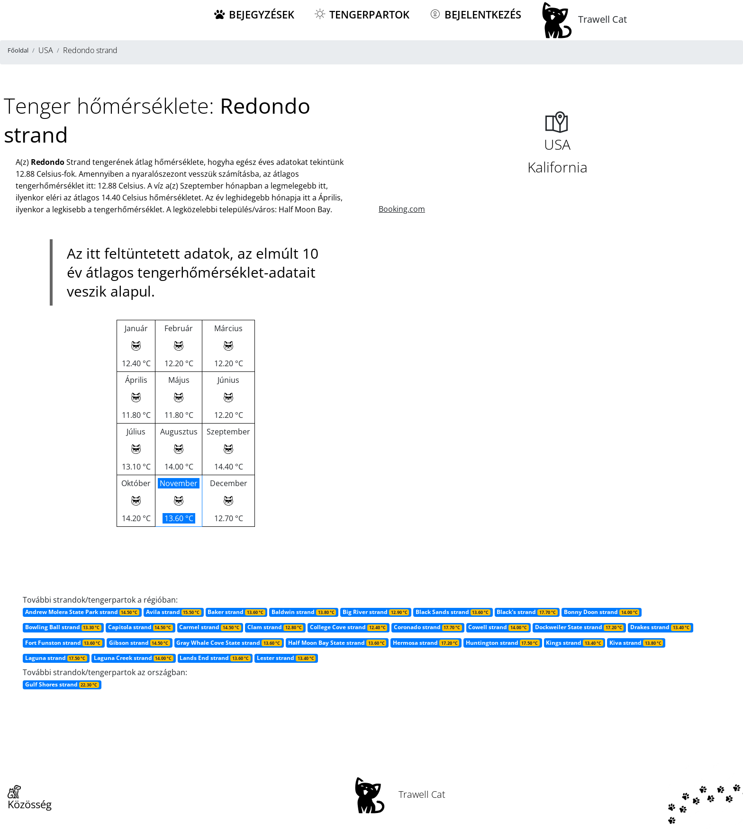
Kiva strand (636, 643)
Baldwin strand (304, 612)
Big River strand (376, 612)
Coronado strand (428, 627)
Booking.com (402, 209)
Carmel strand (210, 627)
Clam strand (275, 627)
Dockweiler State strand (579, 627)
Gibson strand (139, 643)
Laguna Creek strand (133, 658)
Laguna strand (56, 658)
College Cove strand (348, 627)
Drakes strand (660, 627)
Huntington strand (503, 643)
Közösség (30, 798)
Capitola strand (140, 627)
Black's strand (527, 612)
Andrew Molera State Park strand (82, 612)
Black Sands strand (453, 612)
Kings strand (574, 643)
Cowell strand (498, 627)
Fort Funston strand (63, 643)
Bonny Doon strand (601, 612)
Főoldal (18, 50)
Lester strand (286, 658)
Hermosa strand (426, 643)
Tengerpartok (361, 14)
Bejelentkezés (474, 14)
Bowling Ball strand (63, 627)
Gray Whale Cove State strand (228, 643)
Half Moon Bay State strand (337, 643)
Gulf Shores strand (62, 684)
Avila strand (173, 612)
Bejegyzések (253, 14)
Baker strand (236, 612)
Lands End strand (215, 658)
